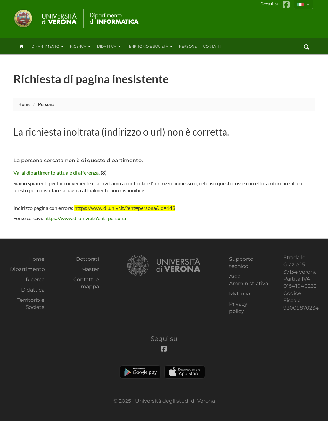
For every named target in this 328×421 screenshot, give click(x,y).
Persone (188, 46)
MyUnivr (239, 294)
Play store (140, 372)
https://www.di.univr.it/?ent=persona (85, 218)
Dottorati (87, 259)
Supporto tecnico (241, 262)
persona (46, 104)
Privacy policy (238, 307)
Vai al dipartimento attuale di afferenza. (56, 172)
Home (24, 104)
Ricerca (80, 46)
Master (90, 269)
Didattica (109, 46)
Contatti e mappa (86, 283)
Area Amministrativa (246, 279)
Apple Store (185, 372)
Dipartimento (47, 46)
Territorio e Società (150, 46)
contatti (212, 46)
